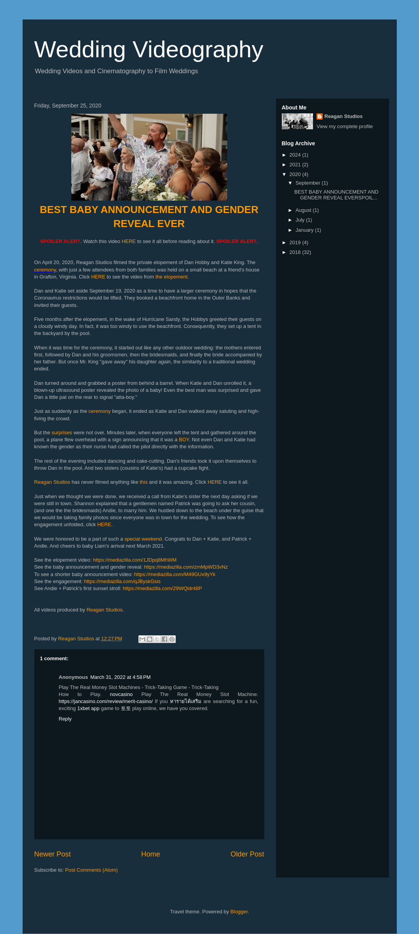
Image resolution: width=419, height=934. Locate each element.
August (304, 210)
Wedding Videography (148, 49)
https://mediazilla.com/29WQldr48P (162, 588)
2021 (296, 164)
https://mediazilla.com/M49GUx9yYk (175, 574)
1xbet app (88, 708)
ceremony (45, 270)
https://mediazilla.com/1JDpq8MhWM (135, 560)
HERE (129, 241)
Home (150, 854)
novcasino (121, 694)
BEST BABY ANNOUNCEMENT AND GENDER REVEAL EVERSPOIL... (336, 195)
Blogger (239, 912)
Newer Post (52, 854)
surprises (61, 432)
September (308, 183)
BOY (184, 439)
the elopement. (172, 277)
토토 (126, 708)
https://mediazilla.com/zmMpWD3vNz (186, 567)
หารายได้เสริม (186, 701)
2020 (296, 174)
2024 (296, 155)
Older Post (247, 854)
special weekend (143, 539)
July (300, 220)
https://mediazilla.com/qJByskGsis (122, 581)
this (144, 482)
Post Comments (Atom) (91, 870)
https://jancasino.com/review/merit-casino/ (106, 701)
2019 (296, 242)
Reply (65, 719)
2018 (296, 252)
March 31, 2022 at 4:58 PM (120, 677)
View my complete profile (344, 126)
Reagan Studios (52, 482)
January (305, 230)
